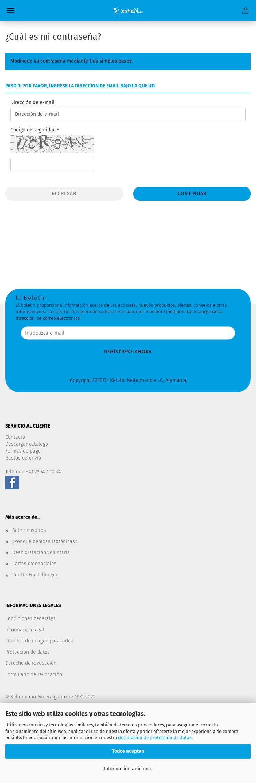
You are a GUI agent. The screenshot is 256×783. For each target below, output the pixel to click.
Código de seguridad (33, 130)
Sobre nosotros (29, 530)
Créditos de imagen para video (39, 641)
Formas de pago (23, 451)
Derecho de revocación (30, 663)
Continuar (192, 194)
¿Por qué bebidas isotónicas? (44, 541)
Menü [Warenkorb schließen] (10, 10)
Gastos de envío (23, 458)
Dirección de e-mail (32, 102)
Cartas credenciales (34, 564)
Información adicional (128, 769)
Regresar (64, 194)
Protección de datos (27, 652)
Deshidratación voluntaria (41, 553)
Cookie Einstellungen (35, 575)
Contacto (15, 437)
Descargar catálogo (26, 444)
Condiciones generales (30, 619)
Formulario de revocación (33, 675)
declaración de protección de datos (155, 737)
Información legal (24, 630)
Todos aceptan (128, 751)
